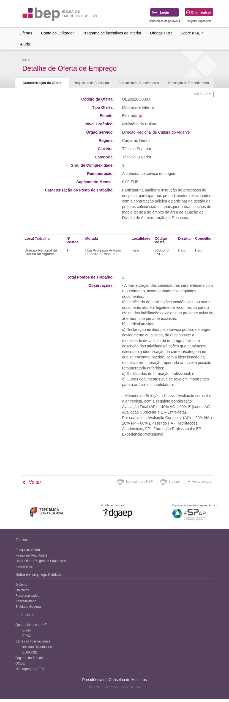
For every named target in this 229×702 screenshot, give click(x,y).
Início (26, 59)
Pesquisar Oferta (27, 550)
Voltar (31, 482)
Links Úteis (24, 614)
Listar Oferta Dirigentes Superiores (40, 561)
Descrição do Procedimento (188, 83)
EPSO (26, 636)
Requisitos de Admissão (91, 83)
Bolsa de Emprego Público (38, 574)
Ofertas (26, 33)
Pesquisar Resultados (31, 555)
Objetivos (22, 590)
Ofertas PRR (161, 33)
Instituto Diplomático (37, 647)
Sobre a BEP (192, 33)
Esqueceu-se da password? (164, 21)
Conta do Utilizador (57, 33)
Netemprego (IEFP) (29, 669)
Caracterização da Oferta (42, 83)
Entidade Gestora (28, 607)
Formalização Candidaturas (138, 83)
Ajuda (25, 44)
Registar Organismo (199, 21)
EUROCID (29, 652)
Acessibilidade (25, 601)
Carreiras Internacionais (32, 641)
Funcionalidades (27, 596)
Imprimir (175, 482)
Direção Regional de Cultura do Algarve (156, 132)
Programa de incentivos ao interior (112, 33)
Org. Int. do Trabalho (30, 658)
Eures (26, 630)
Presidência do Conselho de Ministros (114, 679)
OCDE (20, 663)
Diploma (21, 585)
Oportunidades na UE (31, 625)
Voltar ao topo (199, 482)
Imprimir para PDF (139, 482)
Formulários (24, 566)
